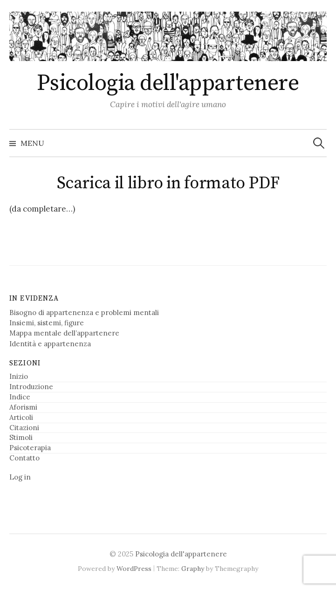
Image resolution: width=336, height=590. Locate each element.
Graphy (192, 568)
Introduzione (31, 386)
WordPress (134, 568)
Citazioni (24, 427)
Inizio (18, 376)
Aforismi (23, 407)
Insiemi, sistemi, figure (46, 322)
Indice (19, 396)
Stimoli (21, 437)
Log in (20, 477)
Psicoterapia (30, 447)
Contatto (24, 457)
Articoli (21, 417)
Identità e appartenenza (50, 343)
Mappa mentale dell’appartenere (64, 333)
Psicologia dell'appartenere (168, 83)
